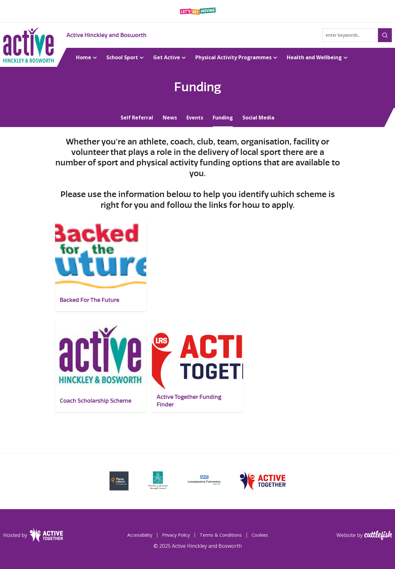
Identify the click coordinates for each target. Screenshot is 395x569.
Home (83, 57)
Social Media (258, 117)
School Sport (122, 57)
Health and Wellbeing (314, 57)
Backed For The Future (89, 300)
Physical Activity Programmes (233, 57)
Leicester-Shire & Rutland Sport (198, 11)
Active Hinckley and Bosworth (106, 35)
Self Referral (137, 117)
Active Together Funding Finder (189, 400)
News (170, 117)
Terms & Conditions (221, 535)
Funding (223, 117)
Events (194, 117)
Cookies (260, 535)
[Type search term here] (357, 35)
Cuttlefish (378, 535)
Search (385, 35)
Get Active (166, 57)
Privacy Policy (176, 535)
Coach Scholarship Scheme (95, 400)
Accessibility (139, 535)
